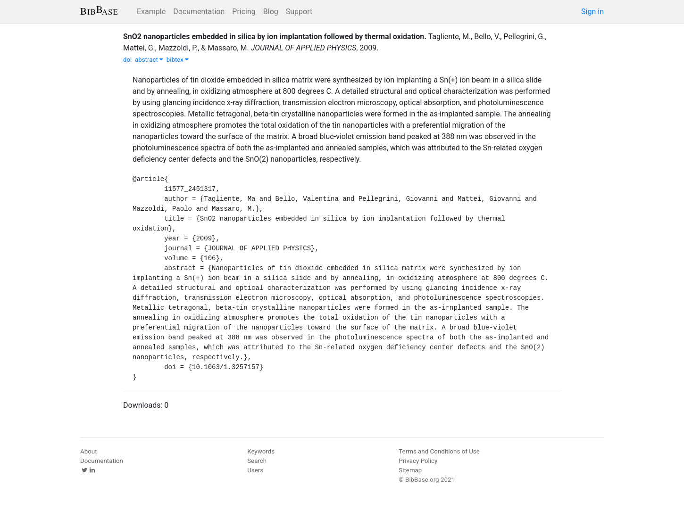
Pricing (244, 11)
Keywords (261, 451)
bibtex (178, 59)
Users (255, 470)
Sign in (592, 11)
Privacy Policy (418, 460)
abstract (149, 59)
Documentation (199, 11)
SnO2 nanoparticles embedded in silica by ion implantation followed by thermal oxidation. (274, 36)
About (88, 451)
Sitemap (410, 470)
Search (257, 460)
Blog (270, 11)
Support (299, 11)
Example (151, 11)
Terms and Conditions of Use (439, 451)
